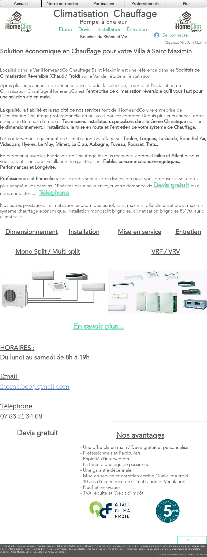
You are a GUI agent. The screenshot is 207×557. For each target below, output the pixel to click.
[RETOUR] (192, 540)
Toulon (141, 548)
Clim (10, 545)
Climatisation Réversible (126, 545)
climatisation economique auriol (81, 205)
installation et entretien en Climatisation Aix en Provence (82, 545)
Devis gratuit (171, 185)
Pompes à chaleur (149, 545)
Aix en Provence (116, 548)
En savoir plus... (99, 326)
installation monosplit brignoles (99, 211)
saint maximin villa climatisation (148, 205)
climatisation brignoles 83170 (162, 211)
